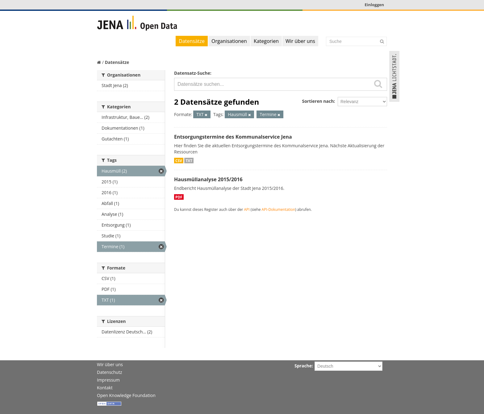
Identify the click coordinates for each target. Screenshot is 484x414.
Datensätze (192, 41)
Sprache (303, 366)
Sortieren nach (318, 101)
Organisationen (229, 41)
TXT (189, 160)
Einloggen (374, 4)
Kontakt (105, 388)
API (247, 209)
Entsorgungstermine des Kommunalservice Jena (233, 136)
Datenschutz (109, 372)
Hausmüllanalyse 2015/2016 (208, 179)
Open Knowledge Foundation (126, 395)
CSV (178, 160)
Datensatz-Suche (192, 73)
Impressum (108, 380)
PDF (178, 196)
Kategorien (266, 41)
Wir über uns (300, 41)
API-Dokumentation (278, 209)
